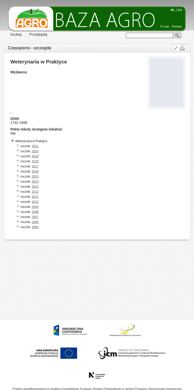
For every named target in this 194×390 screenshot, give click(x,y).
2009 (35, 207)
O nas (164, 26)
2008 (35, 212)
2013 (35, 186)
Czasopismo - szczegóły (30, 48)
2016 (35, 171)
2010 (35, 202)
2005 (35, 227)
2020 (35, 151)
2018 (35, 161)
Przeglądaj (38, 34)
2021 (35, 146)
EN (180, 10)
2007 (35, 217)
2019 (35, 156)
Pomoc (177, 26)
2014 (35, 181)
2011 (35, 197)
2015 (35, 176)
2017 (35, 166)
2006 (35, 222)
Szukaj (15, 34)
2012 (35, 191)
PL (173, 10)
